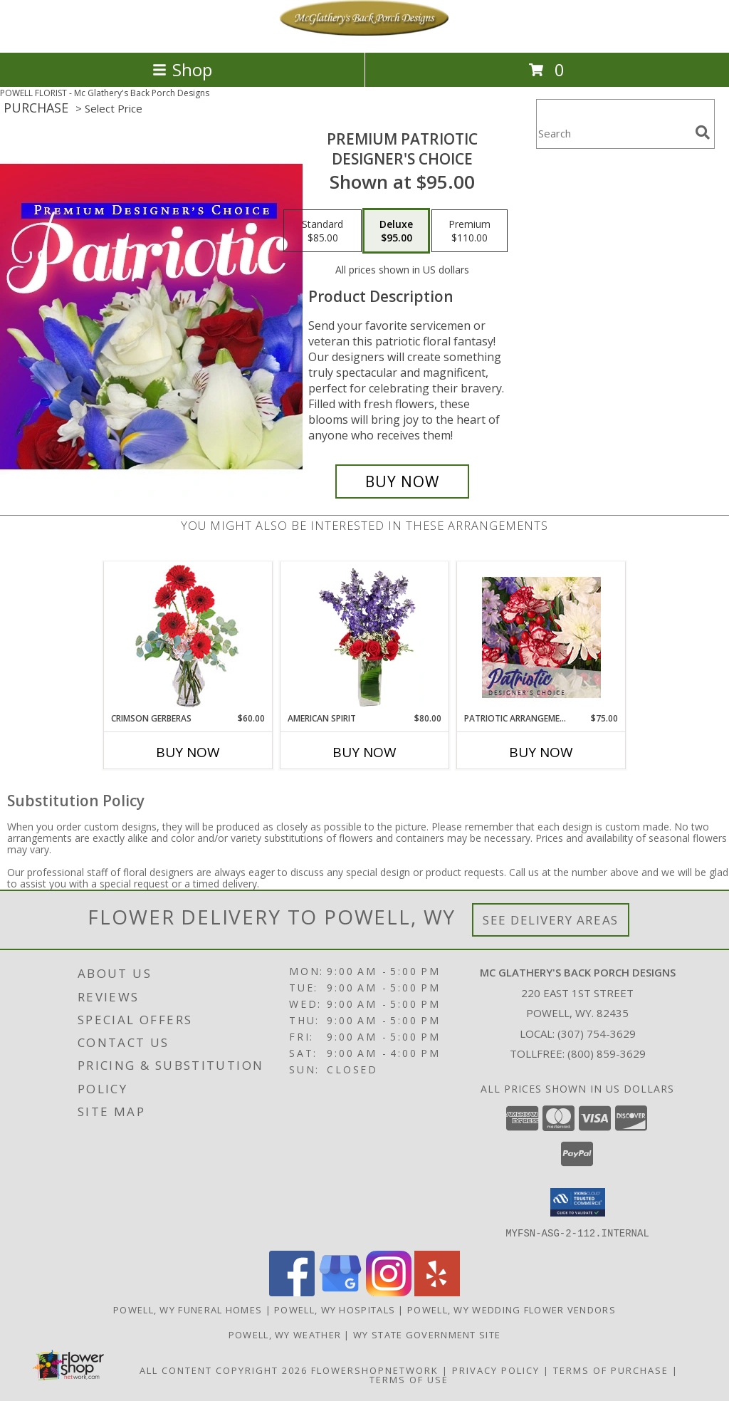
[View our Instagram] (388, 1291)
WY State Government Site (426, 1334)
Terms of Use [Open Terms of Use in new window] (409, 1379)
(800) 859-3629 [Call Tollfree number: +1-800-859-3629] (606, 1053)
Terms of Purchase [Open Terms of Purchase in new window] (610, 1369)
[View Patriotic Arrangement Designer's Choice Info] (541, 637)
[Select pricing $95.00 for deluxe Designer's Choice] (396, 230)
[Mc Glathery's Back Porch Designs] (364, 31)
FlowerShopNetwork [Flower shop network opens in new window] (375, 1369)
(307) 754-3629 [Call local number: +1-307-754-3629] (596, 1033)
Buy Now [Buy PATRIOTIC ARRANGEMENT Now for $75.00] (541, 752)
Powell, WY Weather (285, 1334)
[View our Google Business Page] (340, 1291)
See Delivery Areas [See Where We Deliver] (551, 920)
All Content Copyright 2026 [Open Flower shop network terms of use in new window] (224, 1369)
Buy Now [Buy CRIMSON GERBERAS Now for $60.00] (188, 752)
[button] (577, 1202)
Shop (182, 69)
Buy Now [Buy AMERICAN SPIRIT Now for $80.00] (364, 752)
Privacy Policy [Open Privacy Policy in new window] (496, 1369)
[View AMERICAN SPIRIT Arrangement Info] (364, 637)
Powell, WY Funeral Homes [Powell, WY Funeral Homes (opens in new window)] (187, 1309)
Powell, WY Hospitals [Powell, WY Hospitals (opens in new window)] (334, 1309)
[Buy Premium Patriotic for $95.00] (402, 481)
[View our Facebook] (292, 1291)
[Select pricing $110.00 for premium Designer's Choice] (469, 230)
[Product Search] (613, 133)
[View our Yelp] (437, 1291)
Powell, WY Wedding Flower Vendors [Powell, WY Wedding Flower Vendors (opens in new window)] (511, 1309)
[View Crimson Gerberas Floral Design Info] (188, 637)
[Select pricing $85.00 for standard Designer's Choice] (322, 230)
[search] (702, 132)
